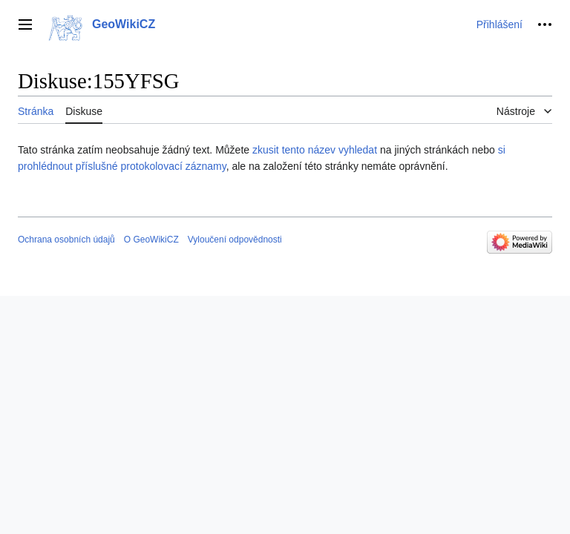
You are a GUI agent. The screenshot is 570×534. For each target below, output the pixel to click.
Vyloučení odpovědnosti (235, 239)
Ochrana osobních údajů (66, 239)
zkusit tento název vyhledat (314, 150)
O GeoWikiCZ (151, 239)
